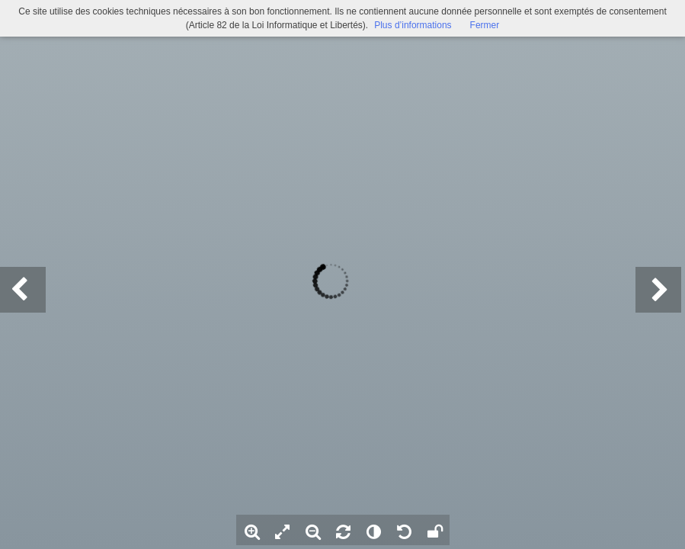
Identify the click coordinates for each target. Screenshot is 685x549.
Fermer (485, 25)
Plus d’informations (412, 25)
